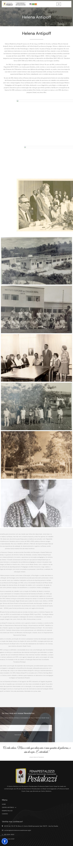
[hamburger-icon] (59, 4)
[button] (4, 841)
